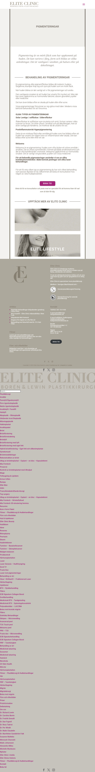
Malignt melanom (7, 552)
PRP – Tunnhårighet (8, 643)
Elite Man (3, 485)
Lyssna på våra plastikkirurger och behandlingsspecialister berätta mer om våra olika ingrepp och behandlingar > (25, 336)
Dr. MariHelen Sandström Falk (12, 734)
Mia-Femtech (5, 464)
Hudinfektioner (6, 543)
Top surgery (5, 494)
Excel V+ (3, 567)
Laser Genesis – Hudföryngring (12, 564)
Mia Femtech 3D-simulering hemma (14, 503)
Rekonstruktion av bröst (9, 458)
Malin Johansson (7, 743)
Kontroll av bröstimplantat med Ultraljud (16, 470)
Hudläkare (4, 524)
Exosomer (4, 652)
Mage (2, 473)
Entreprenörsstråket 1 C (58, 325)
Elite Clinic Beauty (7, 521)
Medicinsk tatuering (8, 649)
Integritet (63, 365)
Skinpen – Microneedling (10, 618)
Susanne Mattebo (7, 737)
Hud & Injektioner (7, 518)
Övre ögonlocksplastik (9, 403)
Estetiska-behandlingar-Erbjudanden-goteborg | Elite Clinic (27, 310)
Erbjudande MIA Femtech (20, 317)
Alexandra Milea (6, 746)
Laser (2, 561)
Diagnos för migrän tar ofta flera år (23, 320)
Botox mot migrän (7, 694)
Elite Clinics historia (8, 758)
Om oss (3, 709)
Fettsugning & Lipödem (9, 476)
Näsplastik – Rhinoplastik (10, 415)
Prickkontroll (5, 555)
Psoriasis (3, 537)
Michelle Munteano (7, 749)
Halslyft (3, 412)
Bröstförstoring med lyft (9, 443)
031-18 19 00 (61, 310)
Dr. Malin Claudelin (7, 731)
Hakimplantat (5, 424)
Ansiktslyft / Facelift (8, 409)
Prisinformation (6, 703)
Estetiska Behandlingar (9, 615)
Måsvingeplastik (6, 421)
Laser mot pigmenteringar (10, 573)
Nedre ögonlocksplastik (9, 406)
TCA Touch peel (6, 625)
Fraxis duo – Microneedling (11, 634)
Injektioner (4, 585)
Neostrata (4, 661)
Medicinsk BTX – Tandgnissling (12, 600)
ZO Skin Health (6, 664)
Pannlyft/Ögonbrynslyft (9, 400)
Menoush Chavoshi (7, 740)
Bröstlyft (3, 440)
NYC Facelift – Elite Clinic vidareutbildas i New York (27, 314)
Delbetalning (5, 706)
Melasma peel (5, 628)
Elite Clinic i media (7, 755)
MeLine (3, 667)
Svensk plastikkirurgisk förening (69, 289)
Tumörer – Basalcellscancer (11, 546)
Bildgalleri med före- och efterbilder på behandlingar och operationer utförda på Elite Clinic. (25, 350)
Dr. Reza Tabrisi (6, 725)
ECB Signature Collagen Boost (12, 594)
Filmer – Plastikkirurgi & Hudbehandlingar (16, 512)
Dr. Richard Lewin (7, 712)
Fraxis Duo (4, 570)
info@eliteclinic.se (57, 314)
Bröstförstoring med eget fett (11, 446)
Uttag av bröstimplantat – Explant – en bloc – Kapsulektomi (23, 461)
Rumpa (3, 482)
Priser (2, 700)
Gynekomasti (5, 452)
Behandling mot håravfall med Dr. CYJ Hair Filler (26, 323)
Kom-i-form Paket (7, 509)
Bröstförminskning (7, 437)
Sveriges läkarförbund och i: (67, 284)
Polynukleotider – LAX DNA (11, 606)
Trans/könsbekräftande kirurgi (12, 491)
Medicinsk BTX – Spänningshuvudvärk (15, 603)
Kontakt (3, 764)
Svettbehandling (6, 597)
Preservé (3, 467)
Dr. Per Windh (5, 728)
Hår (1, 676)
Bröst (2, 430)
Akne (2, 528)
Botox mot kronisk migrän (10, 609)
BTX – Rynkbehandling (9, 588)
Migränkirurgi (5, 691)
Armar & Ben (5, 479)
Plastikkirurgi (5, 394)
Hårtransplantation (7, 558)
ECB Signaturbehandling (9, 637)
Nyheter (3, 752)
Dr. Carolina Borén (7, 715)
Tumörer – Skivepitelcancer (11, 549)
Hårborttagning (6, 582)
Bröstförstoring (6, 434)
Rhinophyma (5, 534)
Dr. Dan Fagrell (6, 722)
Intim (2, 488)
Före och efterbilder (8, 515)
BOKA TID (56, 342)
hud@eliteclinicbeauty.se (59, 321)
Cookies (69, 365)
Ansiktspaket (5, 427)
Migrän (3, 688)
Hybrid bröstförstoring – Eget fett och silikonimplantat (21, 449)
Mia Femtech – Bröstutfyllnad (12, 500)
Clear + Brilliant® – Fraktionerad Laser (15, 579)
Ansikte (3, 397)
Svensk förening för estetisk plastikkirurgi (67, 297)
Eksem (2, 540)
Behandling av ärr (7, 576)
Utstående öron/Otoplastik (10, 418)
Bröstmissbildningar (8, 455)
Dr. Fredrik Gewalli (7, 718)
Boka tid (47, 183)
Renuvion (3, 506)
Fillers (2, 591)
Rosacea (3, 531)
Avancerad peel (6, 621)
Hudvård (3, 658)
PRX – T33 (4, 631)
